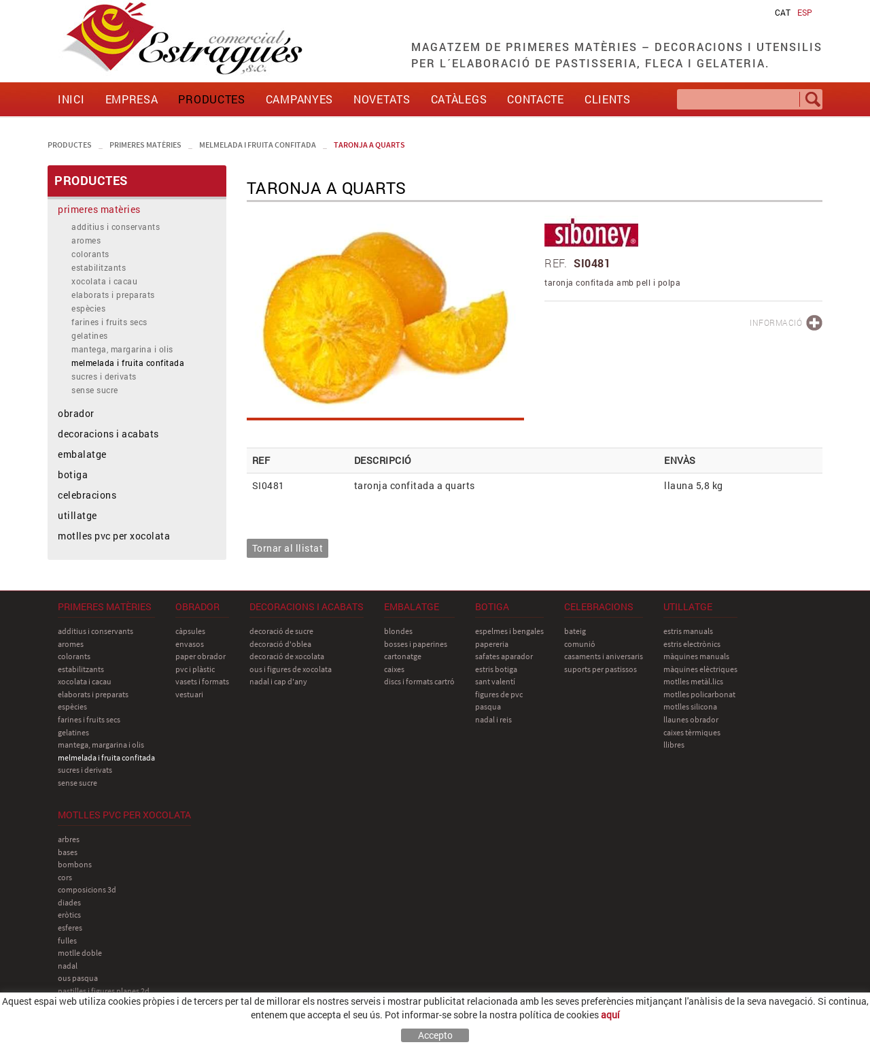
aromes (86, 240)
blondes (398, 631)
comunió (579, 644)
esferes (70, 927)
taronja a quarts (369, 144)
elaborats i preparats (113, 294)
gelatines (89, 335)
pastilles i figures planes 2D (104, 991)
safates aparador (504, 656)
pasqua (488, 706)
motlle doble (80, 953)
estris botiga (496, 669)
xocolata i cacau (104, 281)
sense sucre (94, 389)
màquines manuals (696, 656)
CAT (782, 12)
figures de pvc (499, 694)
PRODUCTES (70, 144)
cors (65, 877)
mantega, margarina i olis (122, 349)
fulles (67, 940)
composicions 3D (87, 889)
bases (67, 852)
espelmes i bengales (509, 631)
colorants (90, 253)
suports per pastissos (600, 669)
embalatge (82, 454)
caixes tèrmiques (691, 732)
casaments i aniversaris (603, 656)
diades (69, 902)
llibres (673, 744)
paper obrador (200, 656)
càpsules (190, 631)
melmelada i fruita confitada (257, 144)
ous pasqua (78, 978)
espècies (88, 308)
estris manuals (688, 631)
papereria (491, 644)
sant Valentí (495, 681)
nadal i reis (493, 719)
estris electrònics (691, 644)
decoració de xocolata (286, 656)
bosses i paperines (415, 644)
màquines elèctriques (700, 669)
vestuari (189, 694)
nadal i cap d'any (278, 681)
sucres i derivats (104, 376)
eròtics (69, 915)
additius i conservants (115, 226)
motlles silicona (690, 706)
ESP (804, 12)
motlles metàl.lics (693, 681)
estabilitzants (98, 267)
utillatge (77, 515)
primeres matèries (145, 144)
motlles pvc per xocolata (114, 535)
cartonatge (402, 656)
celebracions (87, 494)
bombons (75, 864)
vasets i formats (202, 681)
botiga (73, 474)
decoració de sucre (281, 631)
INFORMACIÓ (776, 322)
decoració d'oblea (280, 644)
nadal (67, 966)
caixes (394, 669)
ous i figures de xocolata (290, 669)
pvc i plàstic (195, 669)
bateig (575, 631)
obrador (76, 413)
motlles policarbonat (699, 694)
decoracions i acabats (108, 433)
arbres (69, 839)
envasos (189, 644)
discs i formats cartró (419, 681)
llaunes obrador (690, 719)
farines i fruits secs (109, 321)
